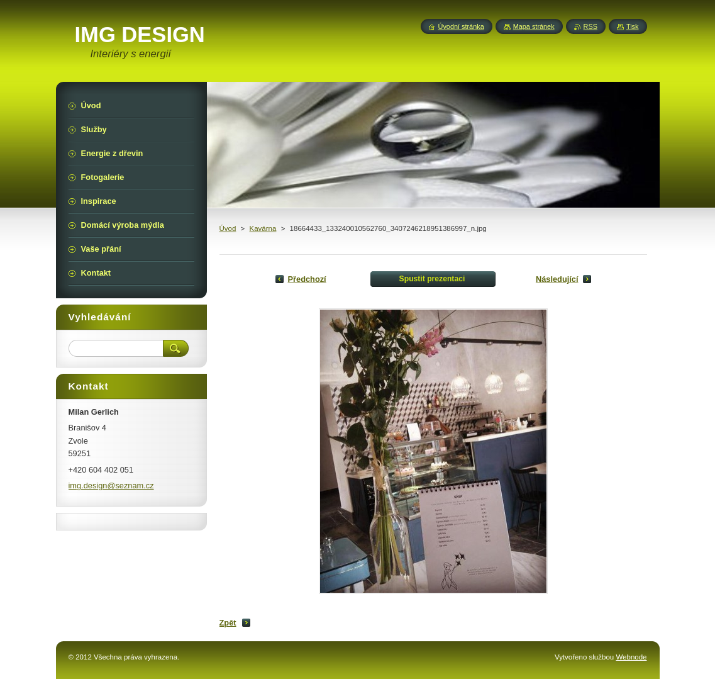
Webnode (631, 657)
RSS (590, 26)
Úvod (227, 228)
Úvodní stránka (461, 26)
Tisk (632, 26)
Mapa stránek (534, 26)
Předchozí (307, 279)
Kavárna (263, 228)
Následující (557, 279)
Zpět (227, 622)
